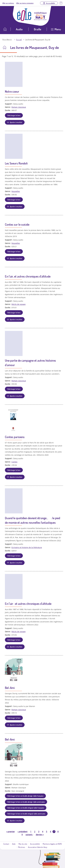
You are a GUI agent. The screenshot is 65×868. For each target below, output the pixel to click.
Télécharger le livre (13, 115)
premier (10, 831)
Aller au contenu (8, 3)
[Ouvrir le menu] (55, 30)
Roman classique (19, 107)
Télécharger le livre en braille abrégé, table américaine (26, 802)
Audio (19, 29)
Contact (6, 844)
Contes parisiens (15, 437)
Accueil (19, 39)
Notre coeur (12, 91)
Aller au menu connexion (25, 3)
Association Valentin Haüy (37, 847)
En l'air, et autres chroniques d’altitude (28, 276)
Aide (13, 844)
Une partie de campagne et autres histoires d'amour (30, 362)
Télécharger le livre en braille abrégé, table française (25, 796)
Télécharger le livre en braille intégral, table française (25, 808)
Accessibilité (35, 844)
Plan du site (23, 844)
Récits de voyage (19, 304)
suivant (29, 834)
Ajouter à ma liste (16, 122)
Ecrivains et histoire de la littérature (27, 547)
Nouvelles (16, 191)
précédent (22, 831)
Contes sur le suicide (17, 224)
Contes (14, 462)
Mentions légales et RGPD (52, 844)
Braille (37, 29)
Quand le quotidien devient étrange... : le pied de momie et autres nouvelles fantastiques (32, 520)
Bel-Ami (10, 688)
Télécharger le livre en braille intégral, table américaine (26, 813)
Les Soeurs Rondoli (16, 163)
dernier (39, 834)
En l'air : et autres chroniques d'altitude (28, 604)
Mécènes (21, 847)
